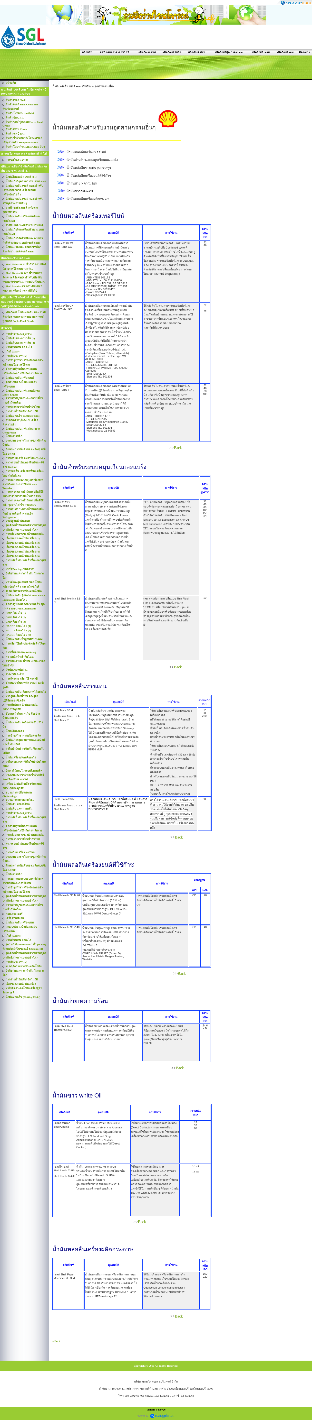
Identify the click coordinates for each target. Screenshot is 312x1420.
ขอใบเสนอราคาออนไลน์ (114, 52)
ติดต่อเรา (304, 52)
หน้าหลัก (87, 52)
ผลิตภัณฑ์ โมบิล (172, 52)
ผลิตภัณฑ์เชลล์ (147, 52)
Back (178, 448)
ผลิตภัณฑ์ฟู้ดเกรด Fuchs (229, 52)
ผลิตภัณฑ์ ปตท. (197, 52)
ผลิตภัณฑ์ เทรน (261, 52)
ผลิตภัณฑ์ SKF (285, 52)
